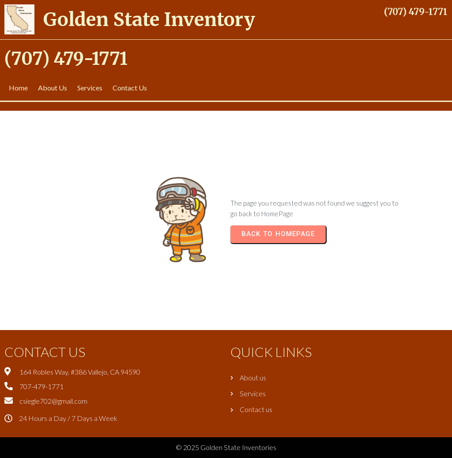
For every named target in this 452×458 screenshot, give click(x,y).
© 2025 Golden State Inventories (226, 447)
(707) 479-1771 (416, 11)
